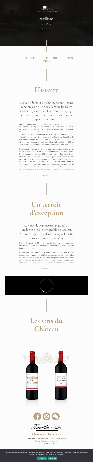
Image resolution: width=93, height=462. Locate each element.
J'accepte (42, 458)
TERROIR (50, 58)
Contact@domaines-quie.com (46, 441)
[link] (32, 377)
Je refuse (52, 458)
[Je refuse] (90, 455)
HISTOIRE (27, 58)
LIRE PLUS (46, 175)
